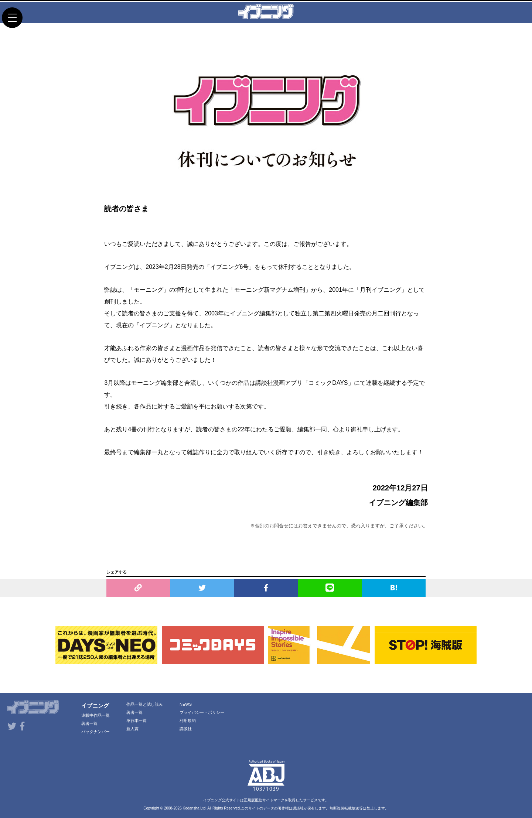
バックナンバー (95, 731)
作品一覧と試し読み (144, 704)
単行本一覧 (136, 720)
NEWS (186, 704)
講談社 (186, 728)
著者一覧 (89, 723)
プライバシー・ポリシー (202, 712)
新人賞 (132, 728)
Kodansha (191, 808)
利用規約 (188, 720)
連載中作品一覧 (95, 715)
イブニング (95, 705)
